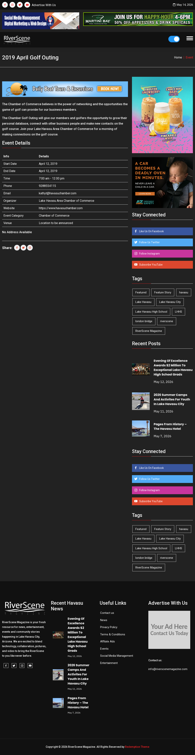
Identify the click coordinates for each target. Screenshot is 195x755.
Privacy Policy (108, 627)
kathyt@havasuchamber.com (57, 193)
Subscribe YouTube (151, 264)
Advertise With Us (44, 5)
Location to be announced (56, 223)
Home (178, 57)
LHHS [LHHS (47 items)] (178, 311)
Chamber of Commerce (54, 215)
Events (104, 648)
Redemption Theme (137, 746)
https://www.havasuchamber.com (61, 208)
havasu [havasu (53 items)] (183, 292)
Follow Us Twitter (149, 242)
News (103, 620)
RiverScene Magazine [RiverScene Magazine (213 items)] (148, 331)
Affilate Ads (107, 641)
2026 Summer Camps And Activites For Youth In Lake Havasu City (172, 399)
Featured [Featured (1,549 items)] (140, 292)
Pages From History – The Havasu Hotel (170, 426)
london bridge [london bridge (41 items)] (143, 321)
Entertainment (109, 663)
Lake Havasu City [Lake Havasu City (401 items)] (170, 302)
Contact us (107, 613)
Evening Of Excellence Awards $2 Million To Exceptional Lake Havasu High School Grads (173, 368)
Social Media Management (116, 655)
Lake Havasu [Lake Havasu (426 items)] (143, 302)
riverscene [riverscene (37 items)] (166, 321)
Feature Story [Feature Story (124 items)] (162, 292)
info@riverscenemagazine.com (167, 669)
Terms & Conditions (112, 634)
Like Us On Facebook (151, 231)
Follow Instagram (149, 253)
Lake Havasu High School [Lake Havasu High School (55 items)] (151, 311)
